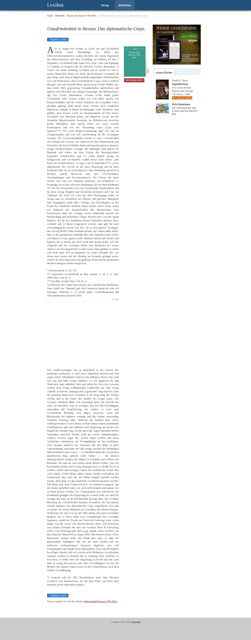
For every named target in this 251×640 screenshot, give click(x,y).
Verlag (105, 5)
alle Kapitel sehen (134, 80)
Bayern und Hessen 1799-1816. (81, 15)
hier (174, 114)
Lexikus (55, 5)
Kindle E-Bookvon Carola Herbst (181, 84)
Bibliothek (125, 5)
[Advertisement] (83, 332)
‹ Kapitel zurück (58, 39)
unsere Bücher (164, 72)
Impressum (136, 622)
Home (50, 15)
